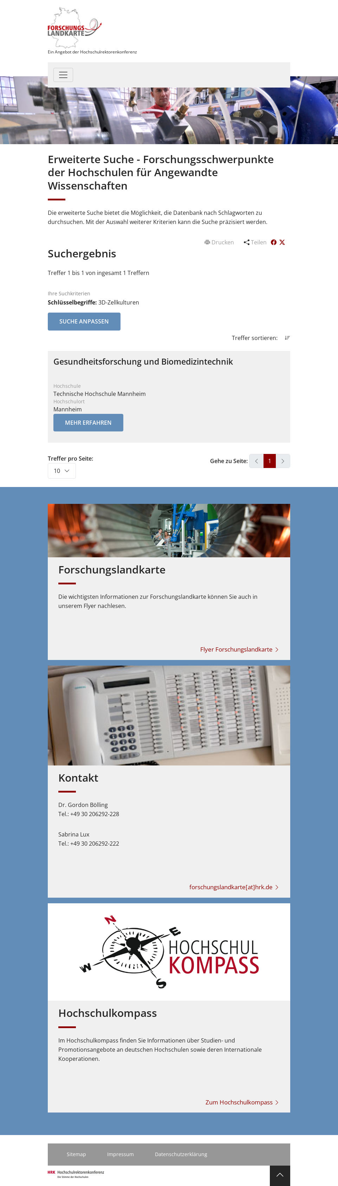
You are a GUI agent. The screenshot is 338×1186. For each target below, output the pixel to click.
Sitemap (76, 1154)
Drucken (219, 242)
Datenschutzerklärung (181, 1154)
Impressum (120, 1154)
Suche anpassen (84, 321)
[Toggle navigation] (63, 75)
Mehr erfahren (88, 423)
